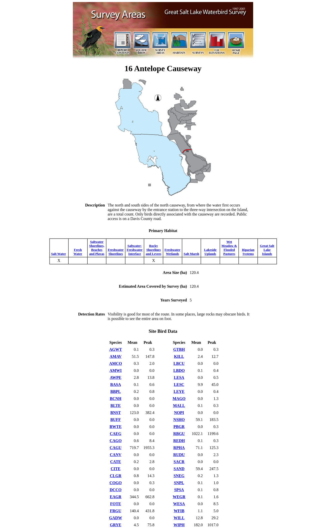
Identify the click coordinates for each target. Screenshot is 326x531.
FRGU (115, 511)
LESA (179, 377)
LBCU (179, 363)
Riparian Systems (248, 252)
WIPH (179, 525)
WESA (179, 504)
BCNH (115, 398)
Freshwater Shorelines (115, 252)
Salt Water (58, 254)
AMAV (116, 356)
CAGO (116, 441)
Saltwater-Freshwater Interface (134, 250)
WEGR (179, 497)
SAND (179, 469)
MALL (179, 405)
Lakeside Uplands (210, 252)
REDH (179, 441)
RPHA (179, 448)
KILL (179, 356)
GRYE (115, 525)
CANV (115, 455)
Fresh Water (78, 252)
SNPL (179, 483)
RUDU (179, 455)
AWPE (115, 377)
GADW (115, 518)
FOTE (115, 504)
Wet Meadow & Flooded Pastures (229, 248)
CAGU (115, 448)
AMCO (115, 363)
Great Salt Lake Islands (267, 250)
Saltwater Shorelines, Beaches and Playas (96, 248)
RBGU (179, 434)
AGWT (115, 349)
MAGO (179, 398)
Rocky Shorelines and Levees (153, 250)
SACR (179, 462)
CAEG (115, 434)
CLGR (115, 476)
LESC (179, 384)
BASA (115, 384)
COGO (115, 483)
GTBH (179, 349)
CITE (115, 469)
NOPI (179, 412)
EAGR (115, 497)
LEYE (179, 391)
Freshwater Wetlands (172, 252)
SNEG (179, 476)
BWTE (116, 426)
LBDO (179, 370)
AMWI (115, 370)
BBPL (115, 391)
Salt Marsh (191, 254)
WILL (179, 518)
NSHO (179, 419)
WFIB (179, 511)
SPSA (179, 490)
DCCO (115, 490)
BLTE (115, 405)
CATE (115, 462)
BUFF (115, 419)
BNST (115, 412)
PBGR (179, 426)
